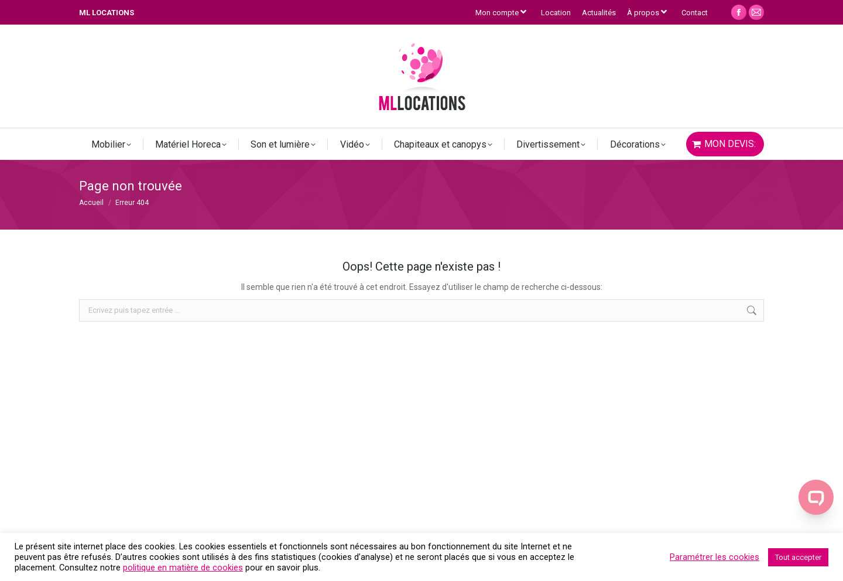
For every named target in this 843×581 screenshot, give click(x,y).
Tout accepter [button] (798, 557)
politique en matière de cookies (183, 567)
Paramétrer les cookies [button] (714, 557)
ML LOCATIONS (106, 12)
